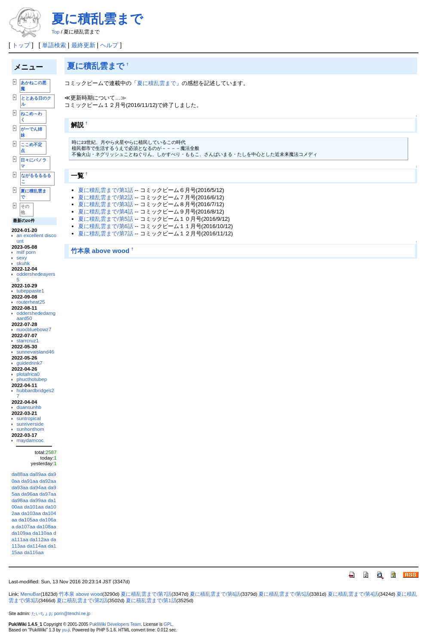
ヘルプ (109, 45)
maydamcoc (30, 440)
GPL (168, 624)
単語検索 (54, 45)
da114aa (36, 546)
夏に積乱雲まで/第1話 (105, 190)
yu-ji (66, 630)
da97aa (48, 494)
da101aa (33, 506)
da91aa (29, 481)
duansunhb (29, 407)
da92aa (48, 481)
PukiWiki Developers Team (115, 624)
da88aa (20, 474)
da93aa (20, 487)
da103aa (31, 513)
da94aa (38, 487)
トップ (21, 45)
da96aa (29, 494)
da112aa (39, 539)
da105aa (28, 519)
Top (56, 31)
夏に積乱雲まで (97, 19)
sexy (22, 257)
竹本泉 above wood (100, 250)
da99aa (38, 500)
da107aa (25, 526)
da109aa (21, 533)
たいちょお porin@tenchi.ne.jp (60, 613)
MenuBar (30, 594)
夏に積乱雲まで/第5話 (105, 219)
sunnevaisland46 (36, 351)
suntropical (29, 418)
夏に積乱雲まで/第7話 (105, 233)
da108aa (46, 526)
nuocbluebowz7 (34, 329)
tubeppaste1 (30, 290)
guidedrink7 (30, 363)
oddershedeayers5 (36, 276)
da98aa (20, 500)
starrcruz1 (28, 340)
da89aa (38, 474)
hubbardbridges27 (36, 393)
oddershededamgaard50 (36, 315)
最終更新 (83, 45)
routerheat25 (31, 302)
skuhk (23, 263)
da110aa (42, 533)
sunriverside (30, 424)
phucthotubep (32, 379)
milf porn (26, 252)
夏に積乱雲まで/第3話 (105, 204)
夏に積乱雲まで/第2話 (105, 197)
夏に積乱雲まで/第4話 (105, 211)
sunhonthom (30, 429)
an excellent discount (37, 238)
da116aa (33, 552)
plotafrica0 (28, 374)
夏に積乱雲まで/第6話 (105, 226)
